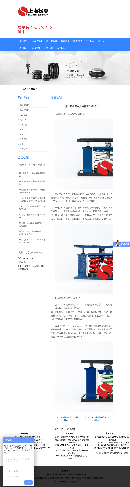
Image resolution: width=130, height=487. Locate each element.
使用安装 (102, 41)
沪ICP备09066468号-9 (61, 482)
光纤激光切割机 (60, 474)
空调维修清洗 (71, 474)
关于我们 (48, 48)
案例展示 (23, 48)
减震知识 (77, 41)
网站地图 (73, 482)
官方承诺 (36, 48)
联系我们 (61, 48)
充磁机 (78, 474)
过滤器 (84, 474)
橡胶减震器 (51, 41)
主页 (24, 89)
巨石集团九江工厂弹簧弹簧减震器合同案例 (112, 442)
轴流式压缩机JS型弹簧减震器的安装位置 (72, 437)
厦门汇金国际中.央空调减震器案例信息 (112, 453)
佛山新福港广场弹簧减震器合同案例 (112, 445)
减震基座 (65, 41)
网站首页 (23, 41)
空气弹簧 (90, 41)
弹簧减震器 (37, 41)
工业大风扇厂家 (49, 474)
